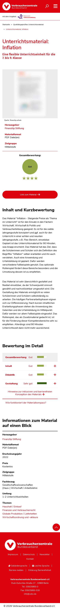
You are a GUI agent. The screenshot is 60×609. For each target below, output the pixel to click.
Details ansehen (54, 366)
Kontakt (30, 559)
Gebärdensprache (17, 566)
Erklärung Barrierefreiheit (39, 570)
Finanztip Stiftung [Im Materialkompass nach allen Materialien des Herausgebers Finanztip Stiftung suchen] (14, 128)
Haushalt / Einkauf (11, 506)
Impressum (13, 555)
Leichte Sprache (40, 566)
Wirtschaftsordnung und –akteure (20, 517)
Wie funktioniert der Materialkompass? (25, 402)
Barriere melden (16, 570)
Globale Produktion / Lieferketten (19, 513)
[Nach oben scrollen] (56, 527)
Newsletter (45, 555)
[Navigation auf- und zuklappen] (55, 6)
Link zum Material (28, 194)
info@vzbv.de (30, 594)
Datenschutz (29, 555)
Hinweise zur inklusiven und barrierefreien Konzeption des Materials (30, 393)
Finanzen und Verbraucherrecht (18, 510)
